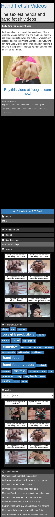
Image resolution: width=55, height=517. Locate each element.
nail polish (33, 371)
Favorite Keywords (12, 325)
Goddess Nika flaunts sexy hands (17, 484)
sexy (19, 376)
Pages (6, 216)
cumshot (10, 347)
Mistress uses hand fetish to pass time (19, 476)
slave (42, 377)
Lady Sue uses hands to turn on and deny (21, 501)
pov (50, 371)
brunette (41, 335)
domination (26, 347)
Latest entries (10, 472)
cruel (16, 340)
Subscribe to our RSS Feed (27, 211)
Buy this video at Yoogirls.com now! (27, 91)
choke (5, 340)
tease (16, 381)
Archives (7, 390)
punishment (7, 376)
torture (24, 381)
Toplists (7, 249)
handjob (6, 371)
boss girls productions (18, 334)
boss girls (22, 329)
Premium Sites (10, 230)
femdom (6, 109)
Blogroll (7, 235)
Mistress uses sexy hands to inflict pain (20, 489)
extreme (42, 109)
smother (35, 105)
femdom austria (8, 352)
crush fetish (29, 341)
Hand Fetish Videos (24, 6)
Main (4, 221)
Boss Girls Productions (20, 105)
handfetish (42, 365)
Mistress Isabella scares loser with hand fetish (23, 510)
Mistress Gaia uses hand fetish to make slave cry (24, 514)
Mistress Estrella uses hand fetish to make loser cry (25, 493)
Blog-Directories (11, 240)
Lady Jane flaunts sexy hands (16, 26)
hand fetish (16, 109)
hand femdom (37, 352)
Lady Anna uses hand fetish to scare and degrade (24, 480)
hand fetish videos (30, 109)
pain (42, 105)
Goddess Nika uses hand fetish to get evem (22, 497)
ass (13, 329)
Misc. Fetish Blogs (10, 244)
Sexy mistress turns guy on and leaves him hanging (25, 506)
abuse (5, 329)
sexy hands (7, 113)
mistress (19, 371)
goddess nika (23, 352)
